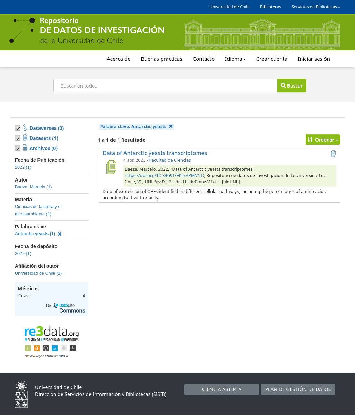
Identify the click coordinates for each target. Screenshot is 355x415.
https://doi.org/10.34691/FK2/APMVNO (164, 175)
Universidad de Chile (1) (38, 273)
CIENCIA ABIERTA (221, 389)
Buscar (291, 85)
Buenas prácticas (161, 58)
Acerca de (118, 58)
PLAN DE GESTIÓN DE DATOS (298, 389)
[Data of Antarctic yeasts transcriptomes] (111, 167)
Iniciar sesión (314, 58)
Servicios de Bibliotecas (316, 7)
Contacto (204, 58)
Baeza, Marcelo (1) (33, 187)
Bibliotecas (270, 7)
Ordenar (323, 139)
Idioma (235, 58)
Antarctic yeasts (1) (38, 233)
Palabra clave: (136, 127)
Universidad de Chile (229, 7)
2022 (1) (23, 167)
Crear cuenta (271, 58)
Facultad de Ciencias (170, 160)
